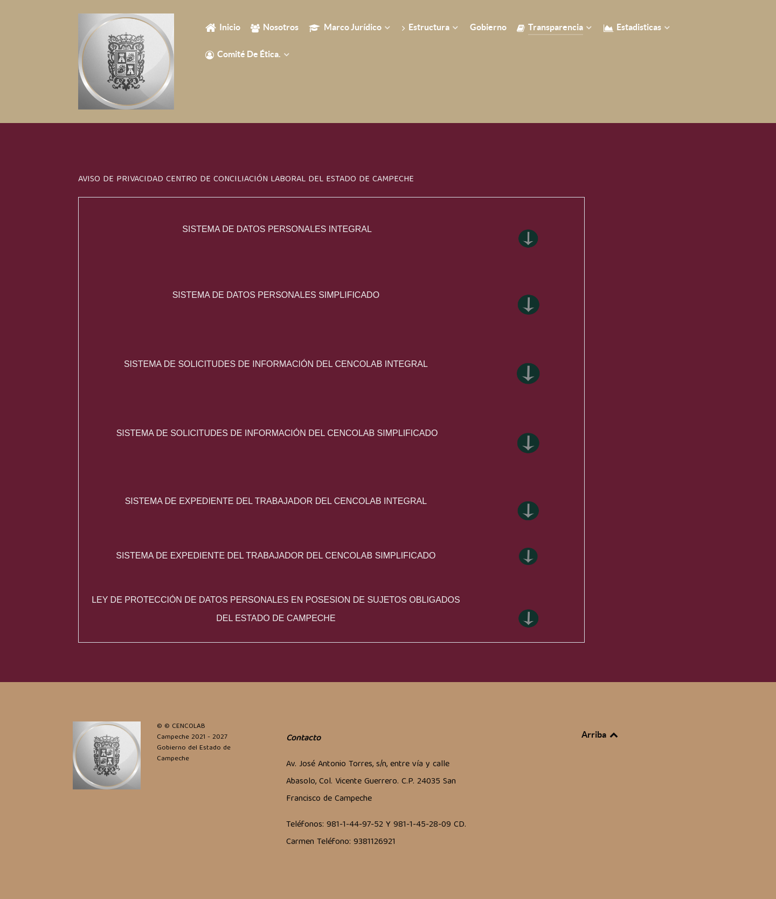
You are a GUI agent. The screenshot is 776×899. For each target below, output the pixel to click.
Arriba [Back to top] (600, 734)
